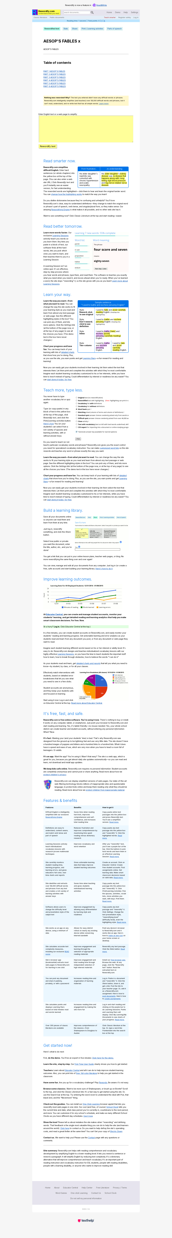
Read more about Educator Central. (86, 708)
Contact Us (96, 1198)
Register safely (124, 17)
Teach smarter (110, 17)
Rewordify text (47, 151)
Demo (117, 12)
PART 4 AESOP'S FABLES (54, 80)
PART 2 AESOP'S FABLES (54, 74)
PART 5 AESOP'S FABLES (54, 83)
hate (106, 315)
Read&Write (101, 5)
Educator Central (54, 619)
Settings (134, 12)
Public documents (57, 17)
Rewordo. (103, 1087)
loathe (107, 324)
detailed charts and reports (88, 668)
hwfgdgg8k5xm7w (86, 131)
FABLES (69, 41)
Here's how (48, 428)
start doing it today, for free (59, 384)
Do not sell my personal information (86, 1203)
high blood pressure (117, 185)
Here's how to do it (103, 573)
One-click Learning (79, 1198)
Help (126, 12)
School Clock (112, 1112)
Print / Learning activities (92, 28)
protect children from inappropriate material (105, 795)
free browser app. (118, 965)
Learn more (103, 104)
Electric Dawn (116, 1136)
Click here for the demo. (103, 1063)
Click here (64, 1133)
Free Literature (102, 1192)
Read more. (114, 827)
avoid (114, 315)
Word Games (61, 1198)
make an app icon (115, 940)
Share (74, 28)
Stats (66, 28)
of (54, 63)
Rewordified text (51, 28)
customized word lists (109, 453)
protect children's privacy (54, 779)
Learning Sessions (60, 240)
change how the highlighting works (66, 199)
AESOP (50, 41)
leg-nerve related (113, 188)
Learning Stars (89, 363)
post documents (109, 1001)
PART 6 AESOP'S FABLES (54, 86)
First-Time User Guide (84, 1069)
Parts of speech (115, 28)
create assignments (113, 1004)
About (56, 1192)
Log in (135, 17)
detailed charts (67, 357)
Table (47, 63)
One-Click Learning (91, 1109)
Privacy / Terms (120, 1192)
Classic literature (40, 17)
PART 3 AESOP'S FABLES (54, 77)
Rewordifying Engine (60, 214)
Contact (91, 1142)
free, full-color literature (86, 1078)
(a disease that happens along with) (113, 182)
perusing (100, 326)
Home (109, 12)
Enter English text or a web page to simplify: (58, 114)
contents (64, 63)
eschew (117, 324)
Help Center (87, 1192)
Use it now (88, 1121)
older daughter (111, 178)
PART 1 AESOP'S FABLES (54, 71)
